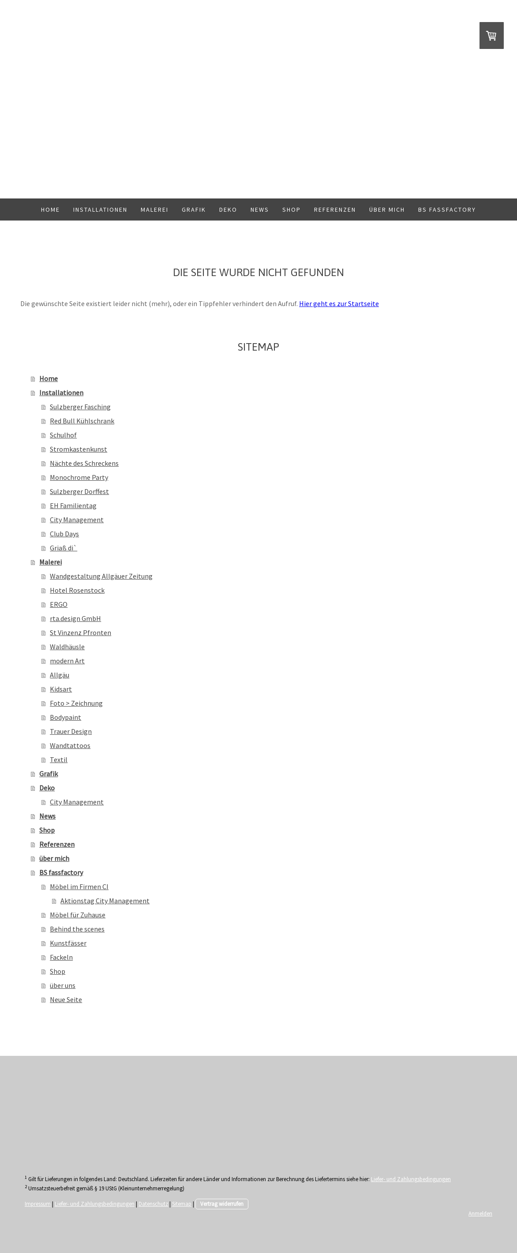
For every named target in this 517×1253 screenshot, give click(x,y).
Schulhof (63, 434)
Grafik (194, 209)
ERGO (58, 604)
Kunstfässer (68, 943)
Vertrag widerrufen (222, 1203)
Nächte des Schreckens (84, 463)
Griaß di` (63, 547)
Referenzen (335, 209)
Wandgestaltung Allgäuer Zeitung (101, 576)
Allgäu (59, 674)
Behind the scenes (77, 928)
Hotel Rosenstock (77, 590)
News (260, 209)
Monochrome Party (79, 477)
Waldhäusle (67, 646)
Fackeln (61, 957)
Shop (291, 209)
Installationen (100, 209)
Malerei (155, 209)
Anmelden (480, 1213)
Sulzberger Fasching (80, 406)
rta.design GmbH (75, 618)
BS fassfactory (447, 209)
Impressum (38, 1203)
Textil (58, 759)
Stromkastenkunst (78, 449)
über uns (62, 985)
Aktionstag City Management (105, 900)
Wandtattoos (70, 745)
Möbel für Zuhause (77, 914)
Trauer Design (71, 731)
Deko (228, 209)
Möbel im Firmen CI (79, 886)
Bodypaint (65, 717)
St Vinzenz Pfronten (80, 632)
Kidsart (61, 688)
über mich (387, 209)
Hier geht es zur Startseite (339, 303)
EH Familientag (73, 505)
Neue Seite (66, 999)
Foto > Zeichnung (76, 703)
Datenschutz (153, 1203)
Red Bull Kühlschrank (82, 420)
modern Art (67, 660)
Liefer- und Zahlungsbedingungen (411, 1178)
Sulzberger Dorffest (79, 491)
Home (50, 209)
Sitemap (181, 1203)
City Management (77, 519)
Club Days (64, 533)
